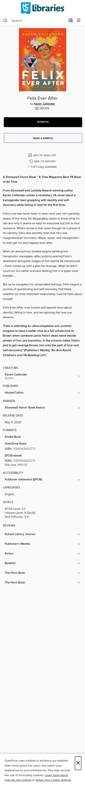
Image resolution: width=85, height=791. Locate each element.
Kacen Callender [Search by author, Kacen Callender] (44, 104)
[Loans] (70, 21)
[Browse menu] (78, 20)
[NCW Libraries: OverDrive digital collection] (42, 8)
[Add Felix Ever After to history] (43, 161)
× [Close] (78, 763)
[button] (43, 122)
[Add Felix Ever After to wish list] (42, 155)
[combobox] (35, 20)
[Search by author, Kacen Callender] (42, 376)
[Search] (5, 21)
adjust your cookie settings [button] (53, 780)
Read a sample (43, 138)
